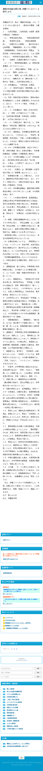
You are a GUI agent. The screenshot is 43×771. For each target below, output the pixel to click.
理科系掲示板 (10, 712)
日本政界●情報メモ (12, 697)
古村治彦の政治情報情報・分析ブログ (17, 746)
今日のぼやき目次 (10, 620)
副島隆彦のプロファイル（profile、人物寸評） (18, 623)
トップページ (9, 617)
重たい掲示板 (10, 689)
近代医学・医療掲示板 (13, 720)
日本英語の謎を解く (12, 705)
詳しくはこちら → (8, 594)
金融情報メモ (10, 715)
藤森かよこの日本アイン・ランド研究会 (18, 743)
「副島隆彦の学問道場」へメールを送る (16, 628)
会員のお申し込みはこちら (10, 559)
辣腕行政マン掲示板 (12, 726)
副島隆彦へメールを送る (12, 625)
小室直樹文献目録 (12, 718)
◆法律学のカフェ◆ (12, 710)
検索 (38, 668)
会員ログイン (6, 540)
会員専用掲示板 (7, 573)
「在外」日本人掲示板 (13, 699)
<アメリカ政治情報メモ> (14, 694)
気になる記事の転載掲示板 (14, 691)
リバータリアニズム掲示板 (14, 702)
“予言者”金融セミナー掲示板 (15, 728)
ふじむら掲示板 (11, 723)
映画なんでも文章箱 (12, 707)
